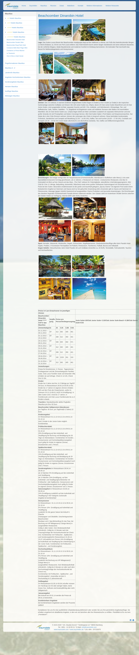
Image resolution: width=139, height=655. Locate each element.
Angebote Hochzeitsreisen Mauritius (17, 77)
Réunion (53, 6)
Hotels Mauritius (14, 18)
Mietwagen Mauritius (12, 96)
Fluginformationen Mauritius (15, 63)
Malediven (70, 6)
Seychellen (33, 6)
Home (24, 6)
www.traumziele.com (61, 629)
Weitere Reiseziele (112, 6)
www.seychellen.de (76, 629)
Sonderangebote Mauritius (14, 82)
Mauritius (43, 6)
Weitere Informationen (94, 6)
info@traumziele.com (89, 627)
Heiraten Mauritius (11, 86)
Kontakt (80, 6)
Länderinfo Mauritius (12, 72)
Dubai (62, 6)
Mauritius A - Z (10, 68)
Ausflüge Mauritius (11, 91)
